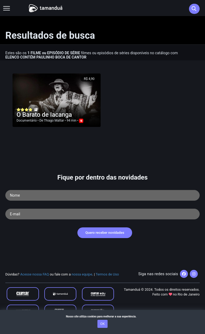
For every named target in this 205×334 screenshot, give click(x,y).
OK (102, 324)
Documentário (27, 120)
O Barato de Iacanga (44, 114)
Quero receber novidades (104, 233)
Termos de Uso (107, 274)
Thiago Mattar (54, 120)
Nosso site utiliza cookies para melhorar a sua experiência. (102, 316)
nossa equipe (82, 274)
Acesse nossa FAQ (34, 274)
